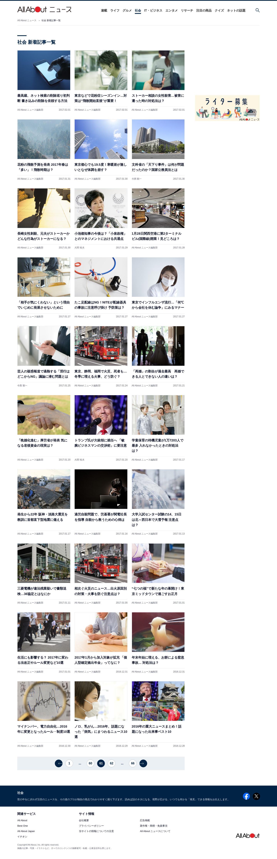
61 (101, 763)
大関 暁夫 (79, 247)
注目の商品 (202, 10)
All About (22, 820)
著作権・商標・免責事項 (153, 826)
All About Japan (26, 831)
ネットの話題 (235, 10)
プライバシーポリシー (91, 826)
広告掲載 (145, 820)
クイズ (218, 10)
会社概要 (84, 820)
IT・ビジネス (152, 10)
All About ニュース (26, 20)
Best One (22, 826)
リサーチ (185, 10)
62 (111, 763)
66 (132, 763)
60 (90, 763)
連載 (103, 10)
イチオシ (22, 836)
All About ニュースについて (155, 831)
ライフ (113, 10)
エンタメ (170, 10)
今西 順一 (137, 179)
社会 (136, 10)
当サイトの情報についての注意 (96, 831)
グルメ (125, 10)
